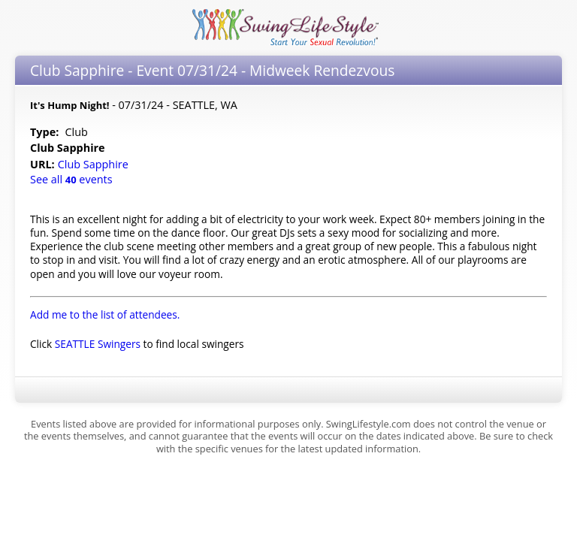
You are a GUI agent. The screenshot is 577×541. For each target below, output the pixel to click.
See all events (71, 179)
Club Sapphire (94, 164)
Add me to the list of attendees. (105, 314)
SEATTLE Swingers (97, 344)
